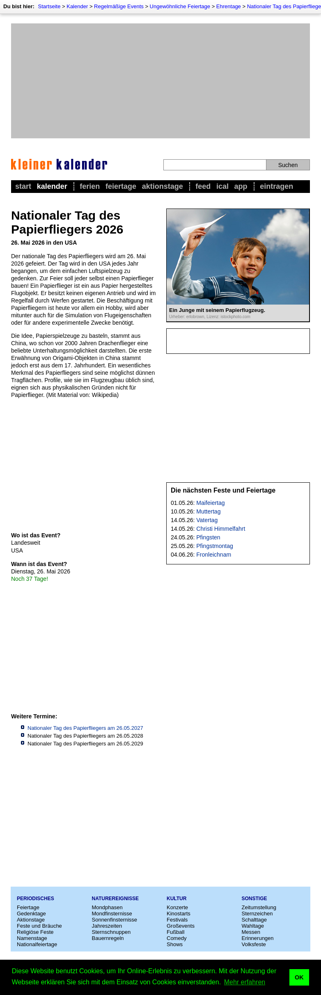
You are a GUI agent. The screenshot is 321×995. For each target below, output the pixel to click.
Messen (251, 932)
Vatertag (207, 520)
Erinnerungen (258, 938)
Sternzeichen (257, 913)
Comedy (176, 938)
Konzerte (177, 907)
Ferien (90, 186)
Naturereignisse (115, 898)
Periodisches (35, 898)
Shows (175, 944)
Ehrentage (228, 6)
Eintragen (276, 186)
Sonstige (254, 898)
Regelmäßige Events (119, 6)
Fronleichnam (213, 554)
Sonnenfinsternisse (115, 920)
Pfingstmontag (214, 546)
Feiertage (120, 186)
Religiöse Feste (35, 932)
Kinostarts (178, 913)
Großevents (181, 926)
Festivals (177, 920)
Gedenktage (31, 913)
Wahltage (253, 926)
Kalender (77, 6)
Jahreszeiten (107, 926)
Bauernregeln (108, 938)
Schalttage (254, 920)
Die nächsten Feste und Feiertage (223, 490)
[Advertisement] (160, 80)
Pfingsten (208, 537)
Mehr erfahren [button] (245, 982)
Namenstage (32, 938)
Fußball (175, 932)
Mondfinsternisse (112, 913)
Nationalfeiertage (37, 944)
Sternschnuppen (111, 932)
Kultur (176, 898)
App (241, 186)
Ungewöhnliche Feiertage (180, 6)
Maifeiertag (210, 503)
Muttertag (208, 511)
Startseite (49, 6)
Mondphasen (107, 907)
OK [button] (299, 977)
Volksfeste (254, 944)
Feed (203, 186)
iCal (222, 186)
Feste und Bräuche (39, 926)
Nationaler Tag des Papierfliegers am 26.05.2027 (85, 728)
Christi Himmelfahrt (220, 528)
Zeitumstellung (259, 907)
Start (23, 186)
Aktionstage (162, 186)
